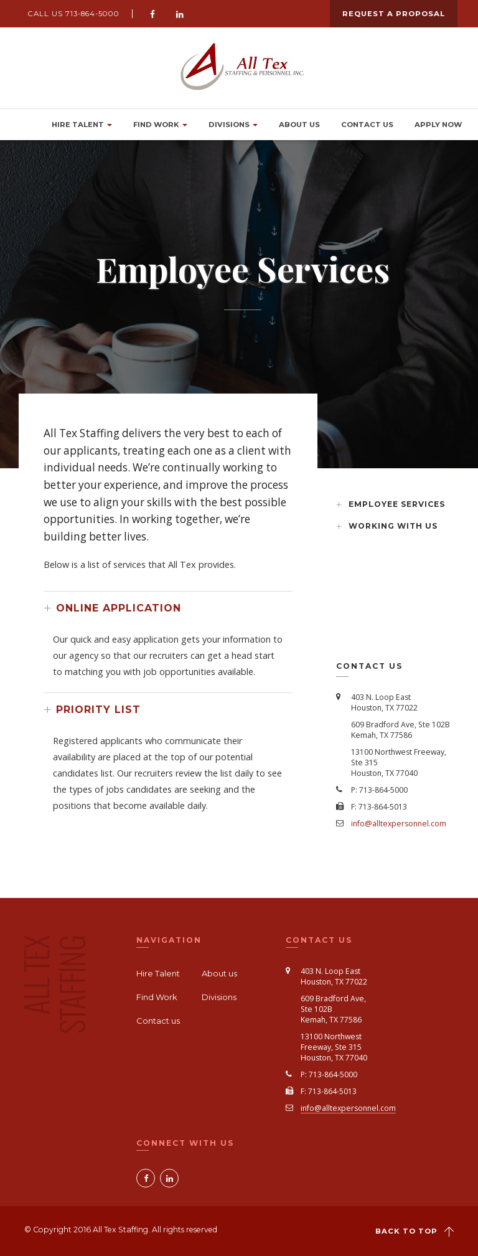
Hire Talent (82, 124)
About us (219, 973)
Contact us (367, 124)
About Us (299, 124)
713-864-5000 (92, 13)
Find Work (160, 124)
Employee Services (397, 504)
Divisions (233, 124)
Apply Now (438, 124)
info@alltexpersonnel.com (398, 823)
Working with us (393, 526)
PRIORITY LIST (98, 709)
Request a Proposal (393, 13)
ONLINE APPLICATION (118, 608)
